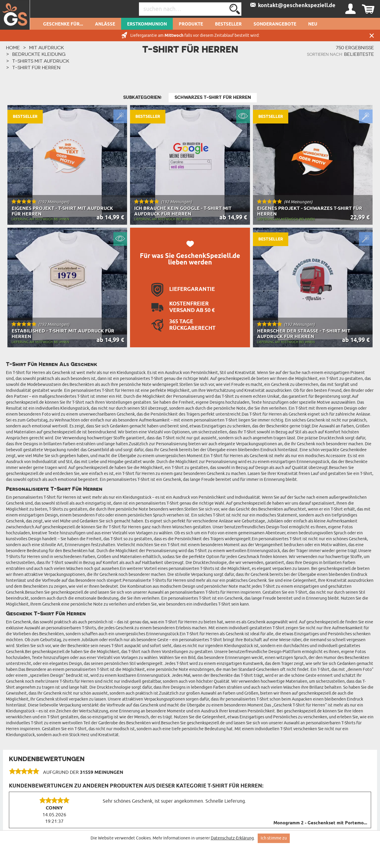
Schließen (371, 35)
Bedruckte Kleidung (39, 54)
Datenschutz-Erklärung (232, 838)
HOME (13, 47)
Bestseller (228, 24)
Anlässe (105, 24)
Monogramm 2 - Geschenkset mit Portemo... (320, 823)
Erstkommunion (147, 24)
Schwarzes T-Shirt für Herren (213, 97)
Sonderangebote (275, 24)
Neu (312, 24)
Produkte (191, 24)
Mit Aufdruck (46, 47)
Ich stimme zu (274, 838)
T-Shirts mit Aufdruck (40, 61)
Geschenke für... (63, 24)
